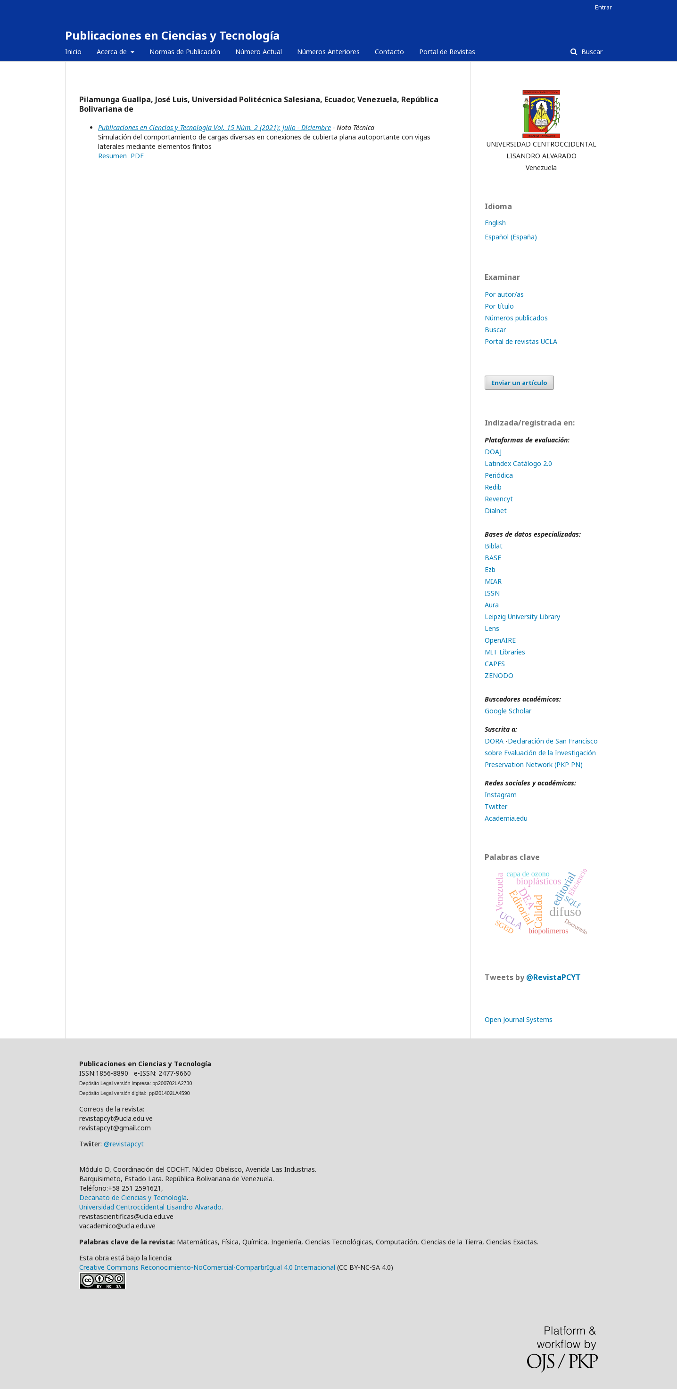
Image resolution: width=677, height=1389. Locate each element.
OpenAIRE (500, 640)
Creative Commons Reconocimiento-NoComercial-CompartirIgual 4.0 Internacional (207, 1267)
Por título (499, 306)
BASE (493, 557)
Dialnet (496, 510)
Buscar (591, 51)
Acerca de (113, 51)
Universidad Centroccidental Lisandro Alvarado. (151, 1206)
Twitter (496, 806)
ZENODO (499, 675)
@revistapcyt (124, 1143)
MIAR (493, 581)
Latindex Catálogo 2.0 (518, 463)
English (495, 222)
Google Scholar (508, 710)
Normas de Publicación (184, 51)
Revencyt (499, 498)
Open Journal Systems (519, 1019)
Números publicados (516, 317)
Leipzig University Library (522, 616)
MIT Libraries (505, 651)
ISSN (492, 592)
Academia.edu (506, 818)
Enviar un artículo (519, 382)
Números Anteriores (328, 51)
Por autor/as (504, 294)
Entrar (603, 7)
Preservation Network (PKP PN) (534, 764)
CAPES (495, 663)
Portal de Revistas (447, 51)
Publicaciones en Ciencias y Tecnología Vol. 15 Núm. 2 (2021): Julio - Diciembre (214, 127)
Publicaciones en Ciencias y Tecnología (172, 35)
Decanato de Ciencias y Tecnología (133, 1197)
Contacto (389, 51)
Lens (492, 628)
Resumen (112, 155)
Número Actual (258, 51)
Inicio (73, 51)
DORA (494, 740)
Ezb (490, 569)
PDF (137, 155)
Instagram (501, 794)
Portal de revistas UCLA (521, 341)
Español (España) (511, 236)
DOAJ (494, 451)
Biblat (494, 545)
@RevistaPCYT (553, 977)
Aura (492, 604)
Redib (494, 486)
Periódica (499, 475)
